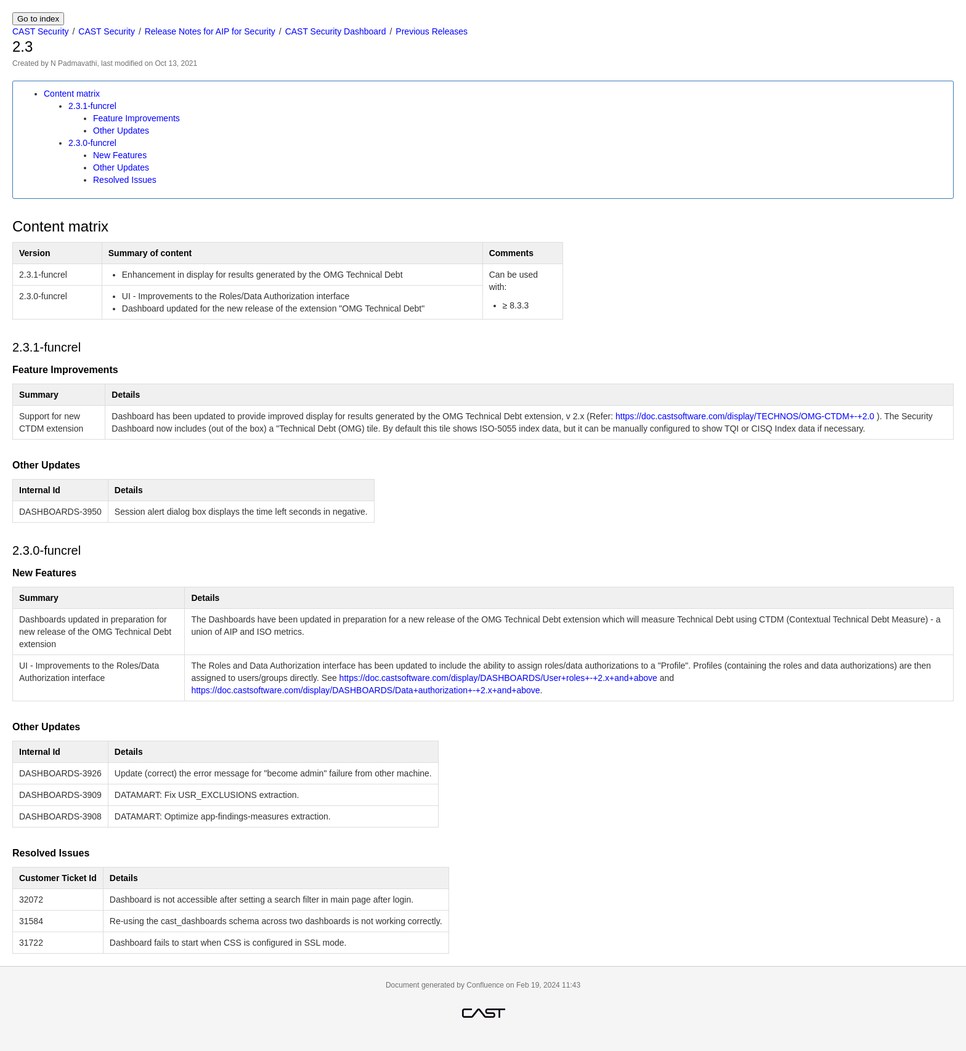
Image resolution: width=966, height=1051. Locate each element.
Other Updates (121, 130)
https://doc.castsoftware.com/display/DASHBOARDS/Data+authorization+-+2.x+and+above (365, 690)
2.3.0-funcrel (92, 143)
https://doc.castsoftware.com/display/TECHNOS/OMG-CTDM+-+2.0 (744, 416)
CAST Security (40, 31)
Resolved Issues (124, 180)
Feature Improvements (136, 118)
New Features (120, 155)
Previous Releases (432, 31)
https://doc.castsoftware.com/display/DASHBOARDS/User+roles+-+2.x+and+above (498, 678)
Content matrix (72, 94)
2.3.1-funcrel (92, 106)
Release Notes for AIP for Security (210, 31)
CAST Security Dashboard (335, 31)
